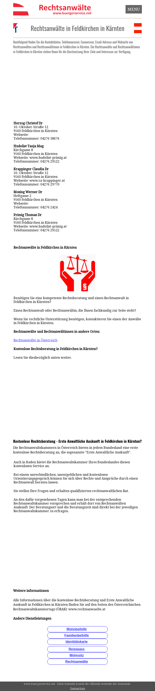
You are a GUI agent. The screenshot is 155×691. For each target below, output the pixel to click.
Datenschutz (77, 688)
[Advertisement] (77, 84)
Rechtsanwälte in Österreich (35, 340)
